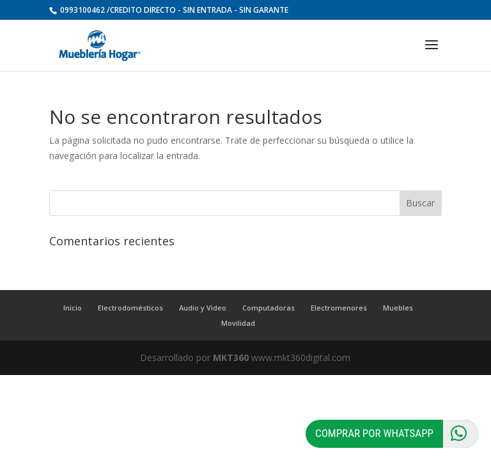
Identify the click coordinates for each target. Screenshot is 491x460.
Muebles (398, 307)
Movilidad (238, 323)
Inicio (72, 307)
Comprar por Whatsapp (396, 434)
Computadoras (268, 307)
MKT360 (231, 357)
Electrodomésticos (130, 307)
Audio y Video (202, 307)
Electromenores (339, 307)
